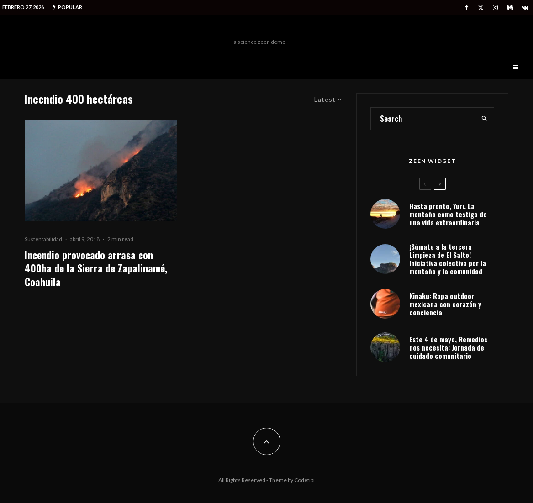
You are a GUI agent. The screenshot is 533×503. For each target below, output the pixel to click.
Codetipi (304, 480)
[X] (480, 7)
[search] (484, 119)
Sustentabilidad (43, 239)
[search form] (423, 119)
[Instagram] (495, 7)
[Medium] (509, 7)
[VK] (525, 7)
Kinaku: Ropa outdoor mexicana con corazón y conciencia (445, 304)
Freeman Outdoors (260, 29)
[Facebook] (466, 7)
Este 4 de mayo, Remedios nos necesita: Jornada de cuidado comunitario (448, 347)
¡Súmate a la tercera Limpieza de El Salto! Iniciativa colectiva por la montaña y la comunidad (447, 258)
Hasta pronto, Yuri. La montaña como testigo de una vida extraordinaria (448, 214)
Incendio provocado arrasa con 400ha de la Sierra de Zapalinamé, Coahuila (96, 268)
